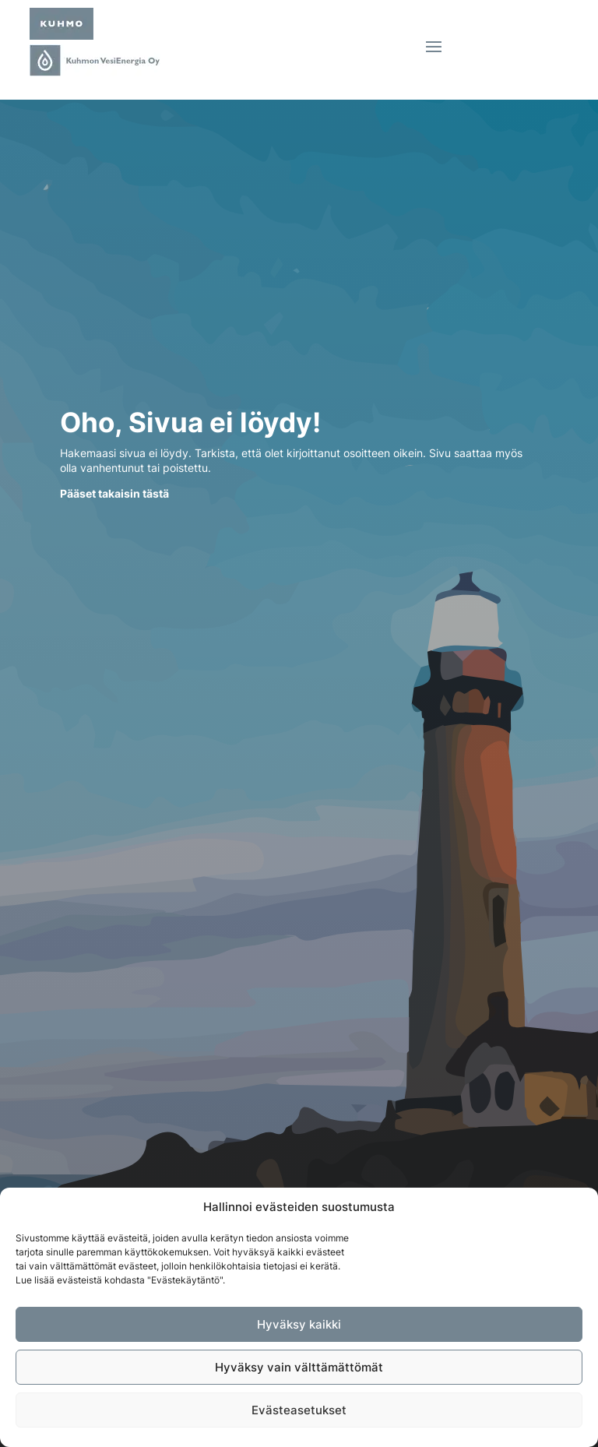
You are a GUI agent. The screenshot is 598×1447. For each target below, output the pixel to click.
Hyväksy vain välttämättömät (299, 1367)
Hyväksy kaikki (299, 1324)
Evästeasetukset (299, 1410)
